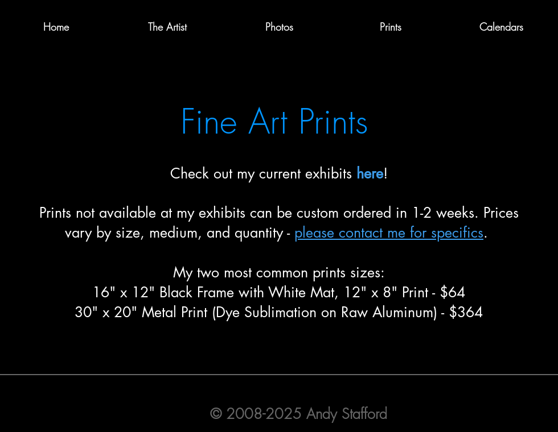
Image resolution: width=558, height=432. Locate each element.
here (369, 173)
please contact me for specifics (388, 232)
